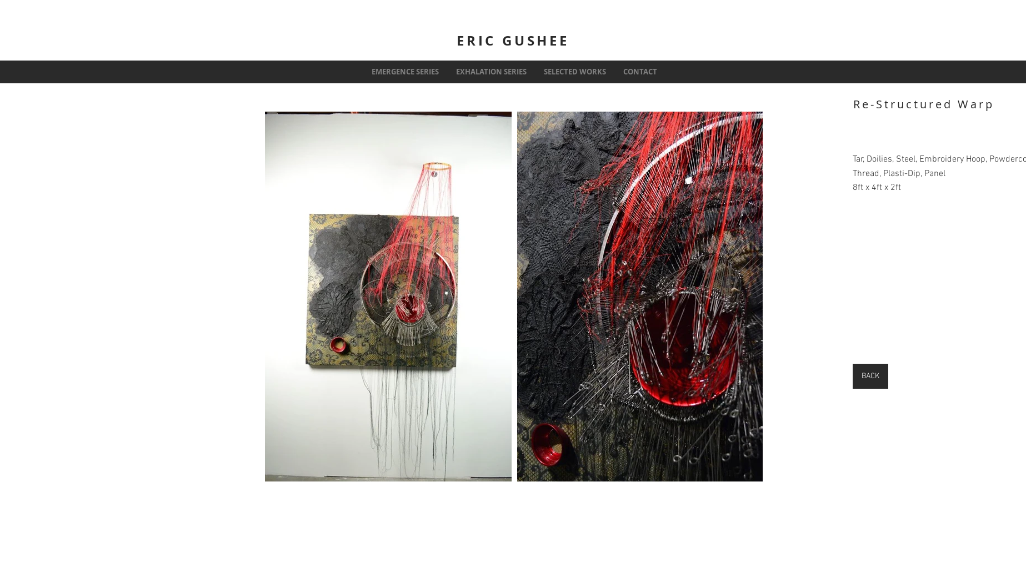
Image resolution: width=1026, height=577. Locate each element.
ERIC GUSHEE (513, 40)
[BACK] (870, 376)
